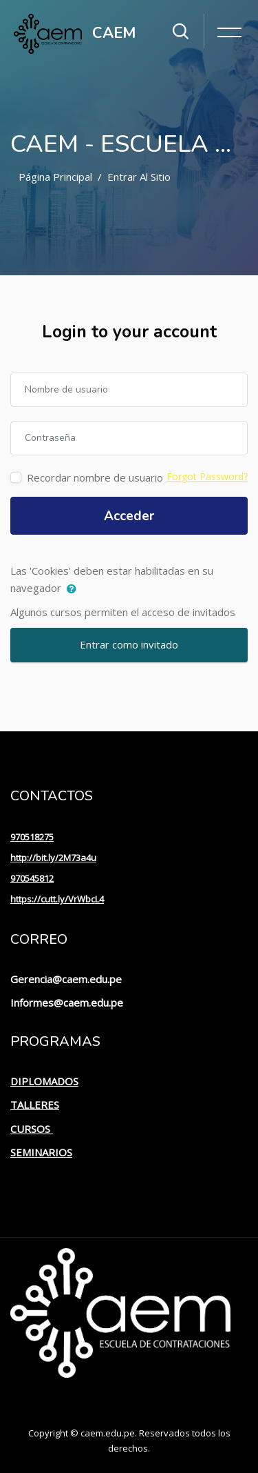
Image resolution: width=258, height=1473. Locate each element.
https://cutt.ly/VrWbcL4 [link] (57, 899)
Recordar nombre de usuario (95, 477)
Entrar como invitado (129, 644)
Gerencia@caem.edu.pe (66, 979)
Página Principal (55, 177)
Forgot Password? (207, 476)
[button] (74, 589)
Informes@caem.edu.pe (66, 1002)
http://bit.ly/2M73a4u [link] (53, 857)
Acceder (129, 516)
